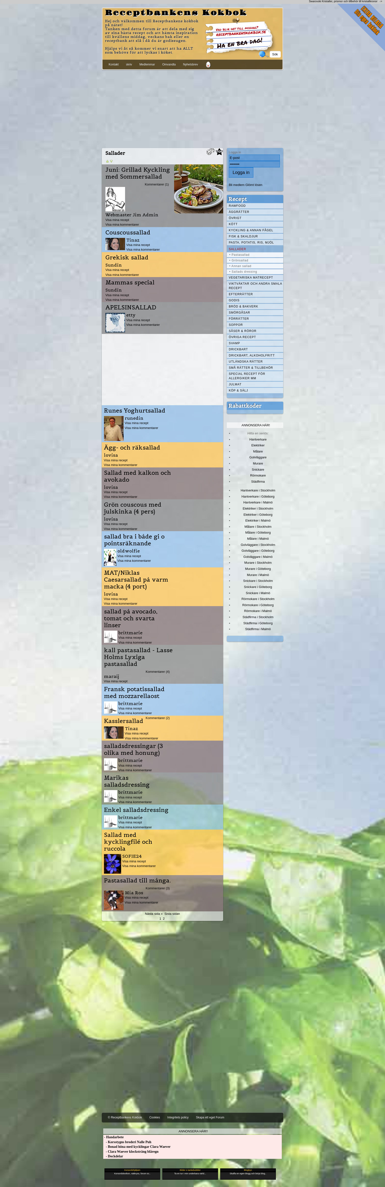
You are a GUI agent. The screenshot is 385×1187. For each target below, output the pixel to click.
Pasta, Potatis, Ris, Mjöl (251, 242)
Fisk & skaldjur (243, 236)
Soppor (236, 325)
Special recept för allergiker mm (247, 376)
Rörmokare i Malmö (258, 611)
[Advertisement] (192, 108)
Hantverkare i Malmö (258, 502)
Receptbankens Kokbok (176, 13)
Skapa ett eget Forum (210, 1117)
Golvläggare (258, 457)
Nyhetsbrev (190, 64)
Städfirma (258, 481)
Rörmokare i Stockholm (258, 599)
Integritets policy (178, 1117)
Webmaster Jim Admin (131, 215)
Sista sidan (172, 914)
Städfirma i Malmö (258, 629)
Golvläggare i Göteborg (258, 550)
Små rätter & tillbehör (251, 367)
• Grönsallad (238, 260)
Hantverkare (258, 439)
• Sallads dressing (243, 271)
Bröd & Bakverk (243, 306)
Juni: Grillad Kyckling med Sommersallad (137, 173)
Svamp (234, 343)
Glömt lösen (253, 185)
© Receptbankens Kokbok (125, 1117)
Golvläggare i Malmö (258, 557)
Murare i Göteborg (258, 569)
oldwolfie (128, 551)
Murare (258, 463)
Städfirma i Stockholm (258, 617)
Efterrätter (241, 294)
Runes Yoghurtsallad (134, 410)
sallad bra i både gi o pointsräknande (134, 540)
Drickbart (238, 349)
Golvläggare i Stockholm (258, 545)
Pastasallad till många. (137, 880)
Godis (234, 300)
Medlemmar (147, 64)
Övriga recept (242, 337)
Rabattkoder (244, 405)
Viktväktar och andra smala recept (255, 286)
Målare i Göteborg (258, 532)
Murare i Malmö (258, 575)
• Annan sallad (240, 266)
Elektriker (258, 445)
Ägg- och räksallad (132, 447)
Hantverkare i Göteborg (258, 496)
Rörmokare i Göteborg (258, 605)
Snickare (258, 469)
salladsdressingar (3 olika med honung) (133, 749)
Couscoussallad (127, 232)
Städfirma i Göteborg (258, 623)
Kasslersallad (123, 721)
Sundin (113, 265)
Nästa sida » (154, 914)
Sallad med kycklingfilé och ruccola (128, 842)
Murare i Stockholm (258, 562)
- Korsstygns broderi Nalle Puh (127, 1142)
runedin (134, 418)
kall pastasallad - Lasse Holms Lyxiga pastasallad (138, 657)
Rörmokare (258, 475)
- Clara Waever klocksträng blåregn (130, 1151)
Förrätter (239, 318)
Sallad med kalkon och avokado (137, 476)
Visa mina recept (117, 220)
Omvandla (169, 64)
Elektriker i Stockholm (258, 508)
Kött (233, 224)
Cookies (154, 1117)
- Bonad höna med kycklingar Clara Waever (136, 1147)
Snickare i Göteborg (258, 587)
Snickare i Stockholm (258, 581)
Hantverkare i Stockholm (258, 490)
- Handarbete (113, 1137)
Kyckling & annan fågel (251, 230)
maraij (111, 676)
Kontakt (114, 64)
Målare (258, 451)
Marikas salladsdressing (127, 781)
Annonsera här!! (193, 1131)
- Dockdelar (113, 1156)
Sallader (237, 249)
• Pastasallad (239, 255)
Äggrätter (239, 212)
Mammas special (129, 282)
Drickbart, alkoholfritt (252, 355)
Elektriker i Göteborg (258, 514)
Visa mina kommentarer (122, 224)
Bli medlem (236, 185)
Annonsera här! (256, 425)
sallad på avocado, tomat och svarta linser (130, 618)
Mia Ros (134, 892)
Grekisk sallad (126, 257)
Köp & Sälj (238, 390)
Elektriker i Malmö (258, 520)
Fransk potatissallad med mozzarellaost (134, 692)
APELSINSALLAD (130, 307)
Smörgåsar (239, 312)
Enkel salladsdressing (136, 810)
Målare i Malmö (258, 538)
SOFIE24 (132, 856)
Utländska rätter (246, 361)
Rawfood (237, 206)
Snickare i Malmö (258, 593)
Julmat (235, 384)
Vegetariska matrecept (251, 277)
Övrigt (235, 218)
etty (131, 315)
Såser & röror (243, 331)
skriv (129, 64)
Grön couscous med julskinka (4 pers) (132, 508)
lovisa (111, 455)
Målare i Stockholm (257, 526)
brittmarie (130, 633)
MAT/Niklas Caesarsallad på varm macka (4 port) (136, 579)
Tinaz (133, 240)
